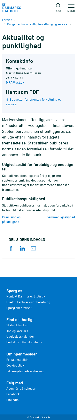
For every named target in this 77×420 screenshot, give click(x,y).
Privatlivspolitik (17, 359)
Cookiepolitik (15, 365)
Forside (7, 20)
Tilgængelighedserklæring (25, 371)
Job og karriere (17, 331)
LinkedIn (12, 400)
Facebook (13, 394)
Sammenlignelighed (61, 217)
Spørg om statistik (19, 308)
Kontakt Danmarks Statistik (25, 296)
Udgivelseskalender (20, 336)
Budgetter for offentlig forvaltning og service (37, 24)
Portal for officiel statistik (24, 342)
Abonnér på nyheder (21, 388)
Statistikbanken (17, 325)
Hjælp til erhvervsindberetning (28, 302)
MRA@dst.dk (15, 82)
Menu (71, 9)
